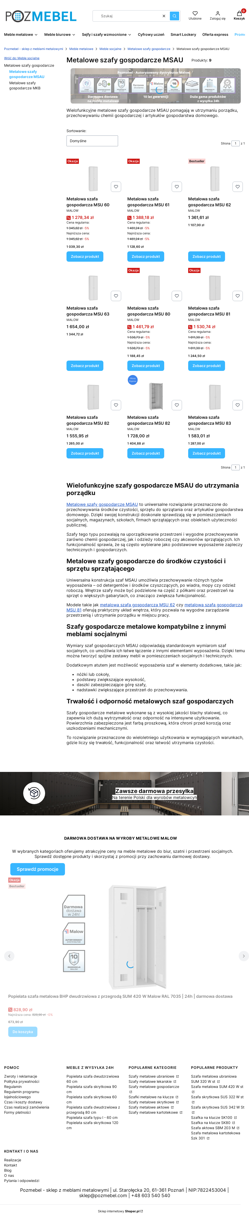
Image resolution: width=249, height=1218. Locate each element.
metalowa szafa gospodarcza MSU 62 (137, 604)
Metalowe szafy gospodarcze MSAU (102, 504)
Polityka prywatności (21, 1081)
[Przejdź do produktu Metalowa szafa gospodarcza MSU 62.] (216, 175)
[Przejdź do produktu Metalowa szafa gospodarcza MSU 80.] (155, 284)
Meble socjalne (110, 49)
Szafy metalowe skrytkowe (152, 1102)
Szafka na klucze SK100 (212, 1117)
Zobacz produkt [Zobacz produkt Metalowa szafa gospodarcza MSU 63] (85, 365)
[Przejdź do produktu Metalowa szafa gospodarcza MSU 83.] (216, 393)
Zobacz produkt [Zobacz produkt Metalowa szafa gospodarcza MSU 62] (207, 256)
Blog (8, 1170)
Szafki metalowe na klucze (152, 1097)
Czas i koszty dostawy (23, 1102)
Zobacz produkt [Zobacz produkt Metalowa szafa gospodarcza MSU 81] (207, 365)
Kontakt (10, 1165)
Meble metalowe (81, 49)
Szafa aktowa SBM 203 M (213, 1128)
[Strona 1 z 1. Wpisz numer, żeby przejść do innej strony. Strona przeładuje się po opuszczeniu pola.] (235, 143)
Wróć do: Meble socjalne (21, 58)
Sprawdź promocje (38, 869)
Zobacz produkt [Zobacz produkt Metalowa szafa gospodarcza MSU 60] (85, 256)
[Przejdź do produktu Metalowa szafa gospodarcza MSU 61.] (155, 175)
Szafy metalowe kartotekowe (154, 1112)
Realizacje (12, 1160)
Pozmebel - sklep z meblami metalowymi (33, 49)
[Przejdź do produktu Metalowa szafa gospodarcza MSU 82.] (95, 393)
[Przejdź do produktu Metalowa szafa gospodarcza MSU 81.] (216, 284)
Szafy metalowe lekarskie (151, 1081)
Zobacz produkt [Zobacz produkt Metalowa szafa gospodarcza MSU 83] (207, 453)
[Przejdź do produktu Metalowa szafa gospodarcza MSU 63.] (95, 284)
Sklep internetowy (118, 1211)
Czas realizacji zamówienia (26, 1107)
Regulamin (13, 1086)
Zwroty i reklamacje (20, 1076)
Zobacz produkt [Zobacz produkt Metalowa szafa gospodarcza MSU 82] (85, 453)
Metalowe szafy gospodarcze (149, 49)
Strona (225, 143)
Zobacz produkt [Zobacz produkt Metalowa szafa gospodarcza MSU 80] (146, 365)
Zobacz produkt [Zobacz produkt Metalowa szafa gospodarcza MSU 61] (146, 256)
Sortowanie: (76, 131)
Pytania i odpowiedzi (21, 1180)
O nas (9, 1175)
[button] (174, 16)
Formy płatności (17, 1112)
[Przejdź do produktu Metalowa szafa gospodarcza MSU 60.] (95, 175)
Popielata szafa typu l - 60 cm (92, 1117)
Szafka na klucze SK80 (211, 1122)
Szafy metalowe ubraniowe (152, 1076)
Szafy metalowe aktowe (149, 1107)
